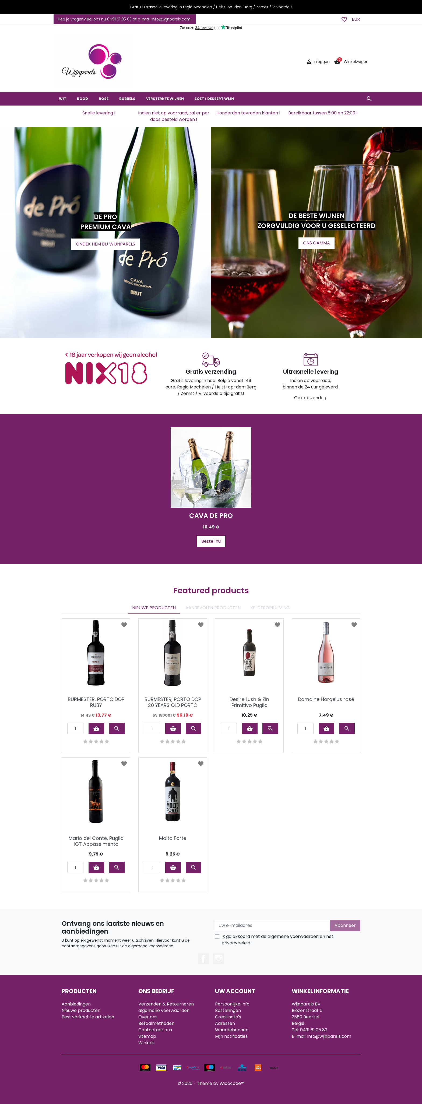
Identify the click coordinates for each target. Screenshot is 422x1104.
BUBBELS (127, 98)
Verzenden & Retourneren (166, 1004)
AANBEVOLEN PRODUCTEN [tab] (213, 608)
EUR (356, 19)
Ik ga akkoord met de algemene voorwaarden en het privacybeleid (277, 939)
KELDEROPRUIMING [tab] (270, 608)
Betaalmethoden (156, 1023)
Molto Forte (172, 838)
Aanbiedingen (76, 1004)
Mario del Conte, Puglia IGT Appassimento (96, 841)
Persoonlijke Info (232, 1004)
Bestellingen (228, 1010)
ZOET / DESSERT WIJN (214, 98)
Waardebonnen (231, 1030)
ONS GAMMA (316, 243)
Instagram (218, 958)
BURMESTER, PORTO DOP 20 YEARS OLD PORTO (173, 702)
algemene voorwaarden (163, 1010)
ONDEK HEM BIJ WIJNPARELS (105, 244)
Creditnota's (228, 1017)
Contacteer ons (155, 1030)
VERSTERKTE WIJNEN (165, 98)
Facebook (203, 958)
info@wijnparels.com (329, 1036)
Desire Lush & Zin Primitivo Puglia (249, 702)
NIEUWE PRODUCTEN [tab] (154, 608)
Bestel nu (211, 541)
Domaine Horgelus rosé (326, 699)
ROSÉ (103, 98)
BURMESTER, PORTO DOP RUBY (96, 702)
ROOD (82, 98)
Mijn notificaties (231, 1036)
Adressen (225, 1023)
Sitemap (147, 1036)
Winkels (146, 1043)
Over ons (147, 1017)
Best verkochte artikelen (88, 1017)
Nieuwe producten (81, 1010)
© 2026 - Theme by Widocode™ (211, 1083)
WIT (62, 98)
